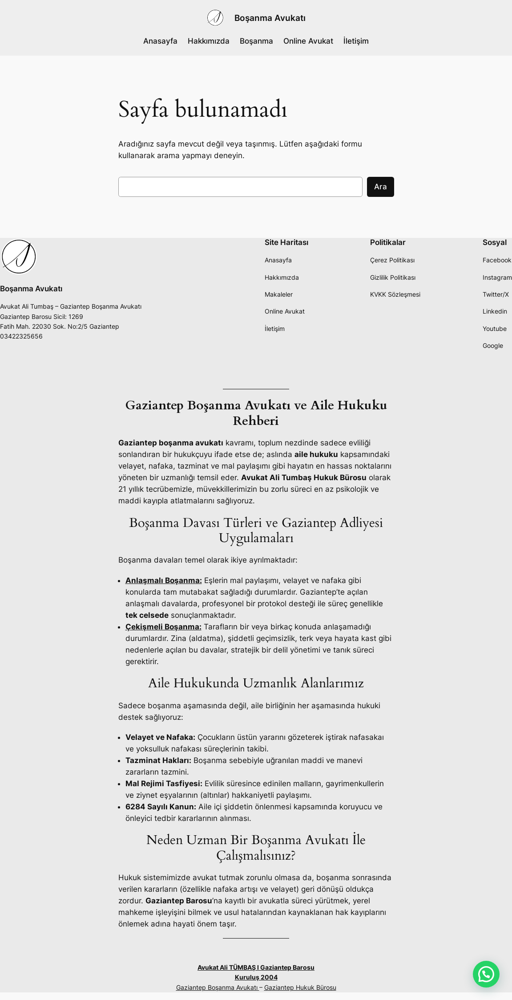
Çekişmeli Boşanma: (163, 626)
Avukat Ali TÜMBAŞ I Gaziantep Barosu (256, 967)
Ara (380, 186)
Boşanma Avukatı (270, 18)
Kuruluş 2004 (256, 977)
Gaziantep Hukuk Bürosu (300, 987)
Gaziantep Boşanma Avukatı (217, 987)
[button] (486, 974)
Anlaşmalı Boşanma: (163, 580)
